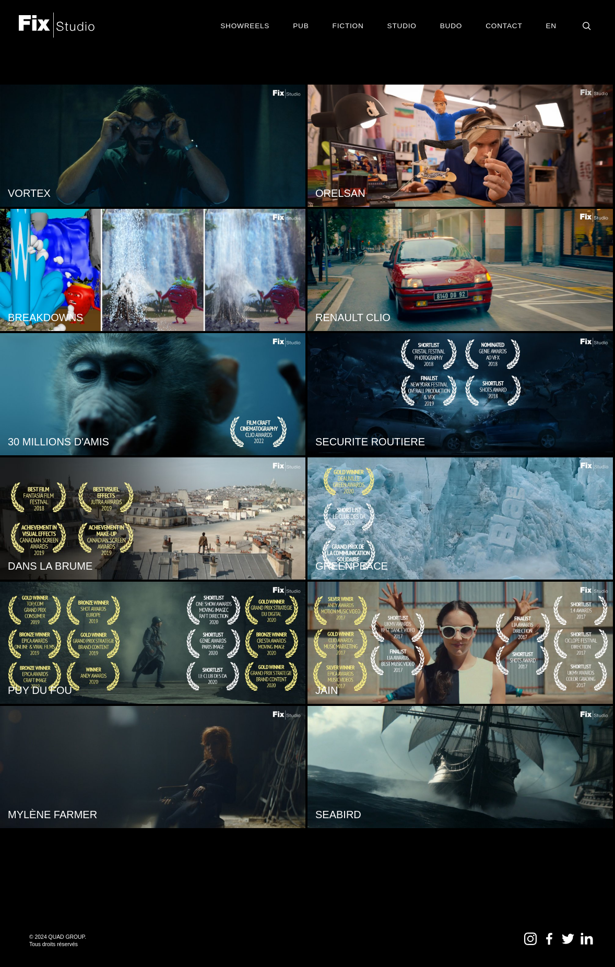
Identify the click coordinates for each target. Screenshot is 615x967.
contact (504, 26)
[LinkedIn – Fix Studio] (587, 942)
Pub (301, 26)
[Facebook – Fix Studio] (550, 942)
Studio (402, 26)
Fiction (348, 26)
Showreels (244, 26)
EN (551, 26)
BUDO (451, 26)
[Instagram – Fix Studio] (531, 942)
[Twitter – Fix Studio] (569, 942)
